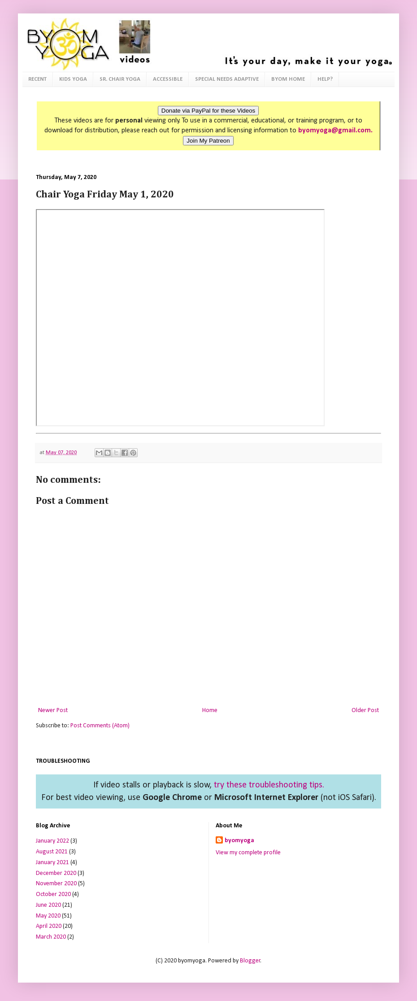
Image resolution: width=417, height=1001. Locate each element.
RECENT (37, 79)
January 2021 (52, 862)
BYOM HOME (288, 79)
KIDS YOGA (73, 79)
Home (209, 710)
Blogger (250, 960)
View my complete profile (248, 852)
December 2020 (56, 873)
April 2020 (48, 926)
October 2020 (53, 894)
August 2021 (52, 851)
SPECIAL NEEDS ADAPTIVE (227, 79)
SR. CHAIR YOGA (120, 79)
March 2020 (51, 937)
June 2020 (48, 905)
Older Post (365, 710)
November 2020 (56, 883)
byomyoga (239, 840)
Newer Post (53, 710)
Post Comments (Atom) (100, 725)
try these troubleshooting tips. (269, 785)
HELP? (325, 79)
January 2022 (52, 841)
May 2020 (48, 916)
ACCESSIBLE (167, 79)
